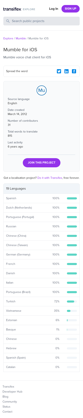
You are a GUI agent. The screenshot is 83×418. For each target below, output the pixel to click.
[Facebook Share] (74, 71)
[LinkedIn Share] (66, 71)
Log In (53, 9)
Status (6, 406)
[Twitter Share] (59, 71)
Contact (7, 411)
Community (10, 401)
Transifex (8, 386)
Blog (5, 396)
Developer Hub (12, 391)
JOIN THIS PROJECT (41, 162)
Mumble (21, 38)
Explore (8, 38)
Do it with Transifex (49, 178)
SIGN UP (70, 8)
